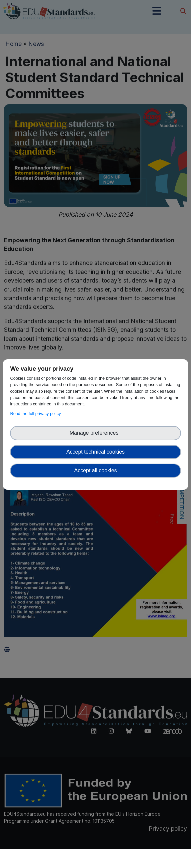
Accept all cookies (95, 470)
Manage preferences (96, 433)
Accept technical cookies (95, 452)
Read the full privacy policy (36, 413)
